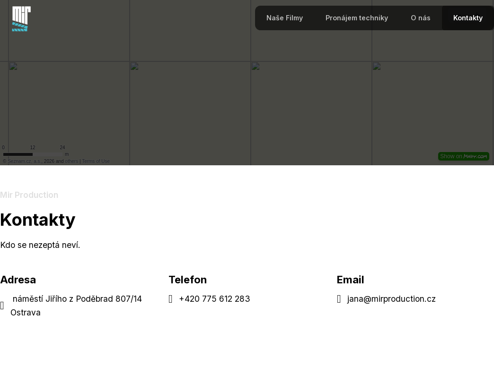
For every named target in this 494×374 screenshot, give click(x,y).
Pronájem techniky (357, 18)
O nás (421, 18)
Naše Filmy (284, 18)
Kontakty (468, 18)
